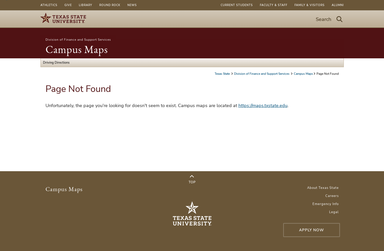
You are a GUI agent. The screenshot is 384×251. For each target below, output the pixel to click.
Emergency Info (325, 204)
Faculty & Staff (273, 5)
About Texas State (323, 188)
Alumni (338, 5)
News (132, 5)
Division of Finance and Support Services (78, 40)
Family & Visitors (310, 5)
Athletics (48, 5)
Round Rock (109, 5)
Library (85, 5)
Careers (332, 196)
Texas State (223, 74)
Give (68, 5)
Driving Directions (56, 62)
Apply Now (311, 230)
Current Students (237, 5)
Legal (334, 212)
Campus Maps (77, 49)
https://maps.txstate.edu (262, 106)
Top (192, 179)
